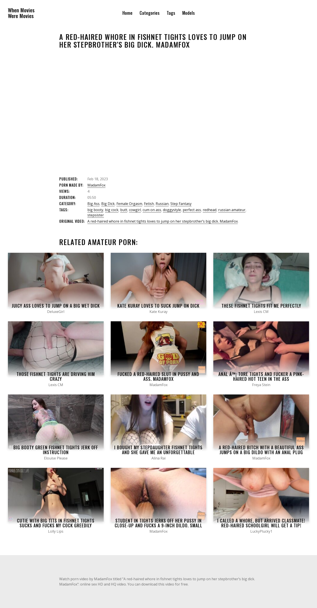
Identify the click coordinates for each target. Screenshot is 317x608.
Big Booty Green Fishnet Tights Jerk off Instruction (55, 450)
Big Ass (93, 203)
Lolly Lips (55, 531)
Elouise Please (56, 458)
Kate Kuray (158, 311)
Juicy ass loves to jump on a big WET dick (56, 305)
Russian (162, 203)
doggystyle (172, 209)
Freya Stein (261, 384)
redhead (209, 209)
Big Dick (108, 203)
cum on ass (152, 209)
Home (127, 12)
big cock (111, 209)
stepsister (95, 215)
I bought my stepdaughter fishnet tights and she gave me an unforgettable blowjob (158, 452)
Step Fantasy (181, 203)
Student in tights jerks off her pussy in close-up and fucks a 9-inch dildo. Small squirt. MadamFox (158, 525)
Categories (150, 12)
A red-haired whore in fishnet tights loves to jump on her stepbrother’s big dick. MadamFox (162, 221)
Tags (171, 12)
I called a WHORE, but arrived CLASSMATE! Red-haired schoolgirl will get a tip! (261, 523)
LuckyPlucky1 (261, 531)
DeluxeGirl (55, 311)
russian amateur (231, 209)
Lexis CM (261, 311)
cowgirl (135, 209)
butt (123, 209)
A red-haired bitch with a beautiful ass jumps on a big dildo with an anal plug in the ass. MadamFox (261, 452)
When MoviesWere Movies (21, 13)
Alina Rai (158, 458)
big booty (95, 209)
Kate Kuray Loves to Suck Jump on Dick (158, 305)
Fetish (149, 203)
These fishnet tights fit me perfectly (261, 305)
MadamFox (96, 185)
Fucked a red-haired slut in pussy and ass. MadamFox (158, 376)
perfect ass (192, 209)
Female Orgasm (129, 203)
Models (188, 12)
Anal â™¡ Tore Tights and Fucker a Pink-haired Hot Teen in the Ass (261, 376)
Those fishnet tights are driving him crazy (56, 376)
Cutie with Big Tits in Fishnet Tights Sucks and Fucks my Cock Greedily (55, 523)
